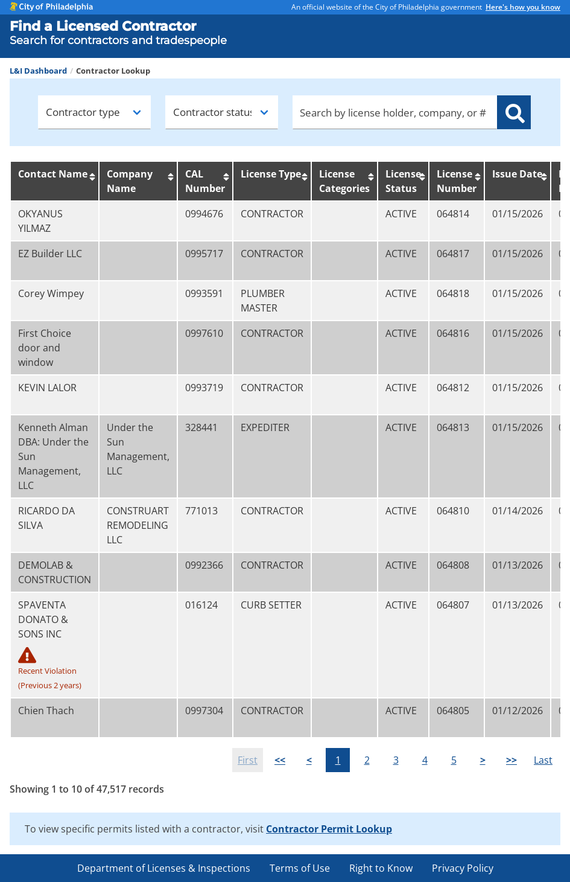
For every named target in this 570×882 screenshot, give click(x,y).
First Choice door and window (44, 348)
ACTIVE (401, 213)
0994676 (204, 213)
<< (279, 760)
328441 (201, 427)
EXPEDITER (265, 427)
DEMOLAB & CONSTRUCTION (54, 572)
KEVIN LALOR (47, 387)
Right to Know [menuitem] (381, 868)
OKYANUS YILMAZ (40, 221)
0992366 (204, 565)
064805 (453, 710)
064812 (453, 387)
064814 (453, 213)
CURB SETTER (271, 605)
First (248, 760)
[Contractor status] (221, 112)
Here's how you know (523, 7)
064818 (453, 293)
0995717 (204, 253)
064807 (453, 605)
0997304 (204, 710)
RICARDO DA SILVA (46, 518)
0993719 (204, 387)
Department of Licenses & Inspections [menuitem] (163, 868)
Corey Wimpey (51, 293)
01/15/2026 (517, 213)
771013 (201, 510)
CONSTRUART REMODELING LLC (138, 525)
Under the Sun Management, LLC (138, 449)
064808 (453, 565)
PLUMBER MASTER (263, 301)
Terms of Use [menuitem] (300, 868)
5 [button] (454, 760)
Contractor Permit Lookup (329, 829)
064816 (453, 333)
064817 (453, 253)
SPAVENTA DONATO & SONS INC (54, 645)
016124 (201, 605)
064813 (453, 427)
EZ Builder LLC (50, 253)
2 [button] (367, 760)
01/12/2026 (517, 710)
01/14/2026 (517, 510)
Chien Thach (46, 710)
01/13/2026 (517, 565)
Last (543, 760)
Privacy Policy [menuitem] (462, 868)
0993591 (204, 293)
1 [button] (338, 760)
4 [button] (425, 760)
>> (511, 760)
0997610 (204, 333)
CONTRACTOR (272, 213)
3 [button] (396, 760)
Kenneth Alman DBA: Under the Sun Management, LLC (53, 456)
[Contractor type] (94, 112)
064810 (453, 510)
